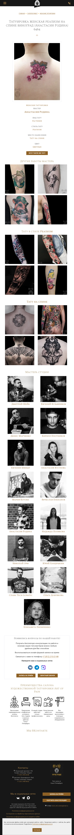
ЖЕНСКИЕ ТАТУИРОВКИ (47, 13)
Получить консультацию (57, 800)
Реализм (37, 129)
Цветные (37, 146)
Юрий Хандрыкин (53, 563)
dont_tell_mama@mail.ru (60, 806)
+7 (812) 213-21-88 (50, 657)
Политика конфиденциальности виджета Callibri (23, 817)
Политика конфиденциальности (23, 811)
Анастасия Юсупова (53, 468)
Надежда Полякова (53, 531)
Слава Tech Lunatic (20, 595)
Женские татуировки (37, 105)
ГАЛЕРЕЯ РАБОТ (32, 13)
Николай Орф (21, 563)
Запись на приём (26, 675)
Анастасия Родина (37, 112)
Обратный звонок (47, 675)
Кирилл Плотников (53, 436)
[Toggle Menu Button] (5, 3)
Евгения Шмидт (20, 468)
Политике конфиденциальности (42, 824)
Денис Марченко (21, 436)
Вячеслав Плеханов (53, 499)
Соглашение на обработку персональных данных (23, 814)
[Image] (19, 179)
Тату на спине (37, 138)
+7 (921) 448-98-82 (23, 781)
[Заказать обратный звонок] (69, 3)
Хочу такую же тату (37, 153)
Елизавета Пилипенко (37, 627)
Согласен (37, 830)
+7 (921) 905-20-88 (23, 775)
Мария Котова (20, 499)
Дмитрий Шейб (21, 404)
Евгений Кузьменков (53, 404)
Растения (37, 121)
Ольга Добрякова (53, 595)
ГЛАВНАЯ (22, 13)
